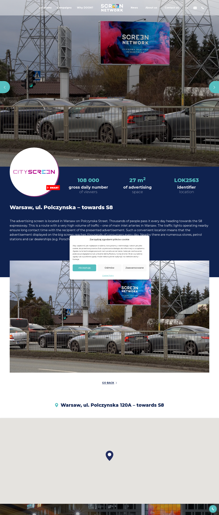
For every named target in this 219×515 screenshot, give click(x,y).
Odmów (109, 267)
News (134, 9)
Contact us (172, 9)
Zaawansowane (134, 267)
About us (151, 9)
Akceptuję (84, 267)
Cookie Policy (108, 275)
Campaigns (64, 9)
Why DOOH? (85, 9)
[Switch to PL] (187, 9)
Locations (45, 9)
